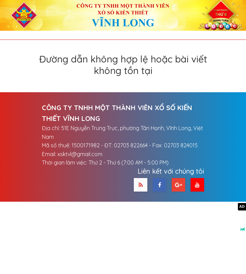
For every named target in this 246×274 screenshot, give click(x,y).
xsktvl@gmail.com (79, 154)
